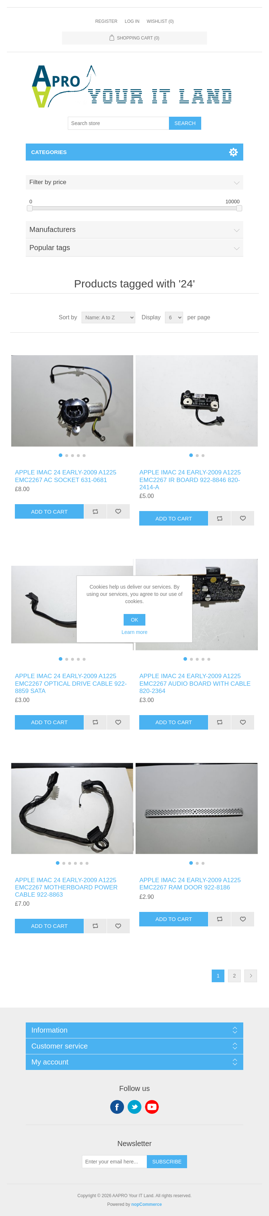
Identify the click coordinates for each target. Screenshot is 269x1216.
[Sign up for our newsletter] (114, 1161)
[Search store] (118, 123)
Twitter (134, 1107)
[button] (60, 455)
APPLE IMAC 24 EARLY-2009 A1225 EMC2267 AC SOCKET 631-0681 (65, 476)
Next (250, 976)
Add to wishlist (118, 511)
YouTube (152, 1107)
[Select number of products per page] (174, 317)
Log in (132, 21)
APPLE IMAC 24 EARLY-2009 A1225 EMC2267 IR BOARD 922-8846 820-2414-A (190, 480)
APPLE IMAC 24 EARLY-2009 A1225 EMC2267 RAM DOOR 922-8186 (190, 884)
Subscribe (167, 1162)
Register (106, 21)
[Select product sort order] (108, 317)
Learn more (134, 632)
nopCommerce (146, 1204)
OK (134, 620)
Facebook (117, 1107)
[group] (72, 401)
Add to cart (49, 512)
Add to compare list (95, 511)
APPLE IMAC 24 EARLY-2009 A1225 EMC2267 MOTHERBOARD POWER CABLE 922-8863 (66, 887)
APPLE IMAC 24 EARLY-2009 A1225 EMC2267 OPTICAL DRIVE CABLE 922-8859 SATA (71, 683)
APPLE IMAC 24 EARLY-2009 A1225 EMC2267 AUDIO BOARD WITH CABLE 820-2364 (195, 683)
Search (184, 123)
